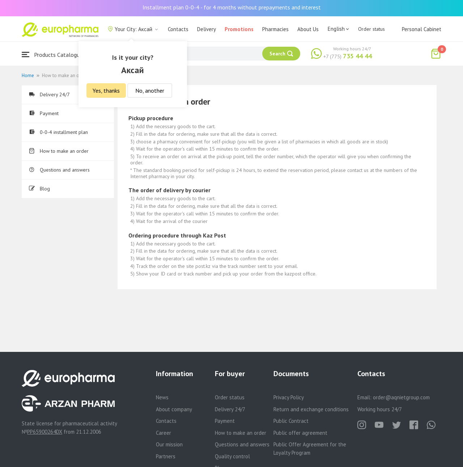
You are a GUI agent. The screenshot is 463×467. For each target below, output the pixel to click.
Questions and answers (59, 170)
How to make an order (59, 151)
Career (163, 432)
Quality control (232, 456)
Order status (371, 29)
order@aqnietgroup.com (401, 397)
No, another (149, 90)
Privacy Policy (288, 397)
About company (174, 409)
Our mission (169, 444)
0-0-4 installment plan (58, 132)
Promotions (239, 29)
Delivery (206, 29)
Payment (44, 113)
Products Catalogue (52, 54)
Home (28, 75)
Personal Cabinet (421, 29)
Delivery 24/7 (49, 94)
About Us (308, 29)
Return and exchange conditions (311, 409)
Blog (39, 188)
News (162, 397)
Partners (165, 456)
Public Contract (291, 420)
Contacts (178, 29)
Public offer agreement (300, 432)
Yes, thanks (106, 90)
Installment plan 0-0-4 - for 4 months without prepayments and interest (232, 7)
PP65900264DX (44, 431)
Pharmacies (275, 29)
